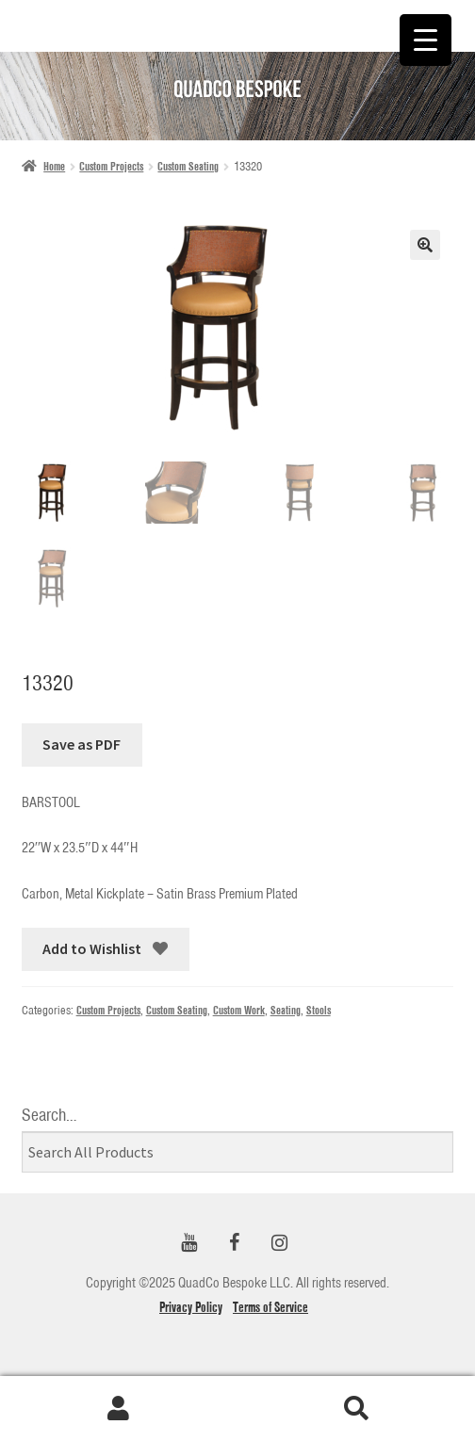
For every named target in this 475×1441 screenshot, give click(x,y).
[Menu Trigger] (425, 40)
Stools (318, 1010)
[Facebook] (234, 1243)
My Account (119, 1409)
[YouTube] (188, 1243)
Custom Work (239, 1010)
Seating (285, 1010)
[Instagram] (279, 1243)
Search (356, 1409)
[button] (425, 245)
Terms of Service (270, 1307)
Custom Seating (188, 166)
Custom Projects (111, 166)
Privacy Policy (190, 1307)
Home (54, 166)
